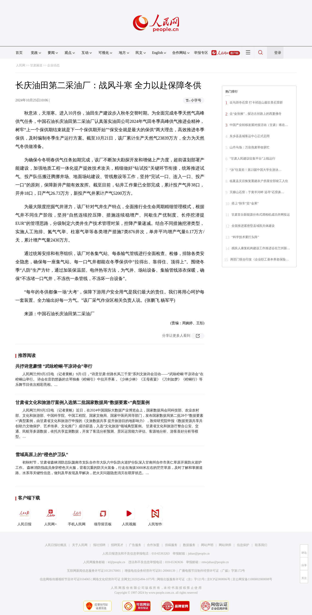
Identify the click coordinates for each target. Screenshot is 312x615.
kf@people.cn (116, 562)
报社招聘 (99, 545)
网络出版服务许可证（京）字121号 (181, 579)
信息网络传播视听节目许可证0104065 (65, 579)
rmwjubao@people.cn (215, 562)
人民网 (20, 65)
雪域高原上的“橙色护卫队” (41, 454)
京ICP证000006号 (218, 579)
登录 (277, 53)
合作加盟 (153, 545)
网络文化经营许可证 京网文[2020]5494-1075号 (124, 579)
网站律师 (225, 545)
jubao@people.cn (199, 553)
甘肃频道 (36, 65)
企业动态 (53, 65)
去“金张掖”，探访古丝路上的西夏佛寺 (255, 113)
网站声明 (207, 545)
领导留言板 (103, 516)
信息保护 (243, 545)
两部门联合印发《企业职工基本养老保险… (259, 259)
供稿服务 (171, 545)
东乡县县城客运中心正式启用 (250, 136)
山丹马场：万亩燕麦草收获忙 (250, 147)
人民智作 (155, 516)
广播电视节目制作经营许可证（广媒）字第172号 (212, 570)
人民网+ (50, 516)
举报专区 (201, 53)
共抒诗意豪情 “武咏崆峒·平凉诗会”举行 (53, 366)
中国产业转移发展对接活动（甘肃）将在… (259, 125)
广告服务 (135, 545)
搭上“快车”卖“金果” (245, 203)
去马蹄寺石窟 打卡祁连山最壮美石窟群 (256, 102)
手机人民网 (76, 516)
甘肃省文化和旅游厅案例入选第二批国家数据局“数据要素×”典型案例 (82, 402)
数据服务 (189, 545)
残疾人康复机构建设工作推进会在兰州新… (261, 248)
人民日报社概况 (55, 545)
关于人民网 (79, 545)
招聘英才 (117, 545)
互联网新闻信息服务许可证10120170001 (94, 570)
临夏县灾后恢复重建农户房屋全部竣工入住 (259, 181)
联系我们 (261, 545)
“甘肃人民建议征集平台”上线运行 (252, 158)
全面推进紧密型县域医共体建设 (253, 225)
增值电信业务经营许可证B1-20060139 (150, 570)
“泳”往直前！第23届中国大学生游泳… (255, 169)
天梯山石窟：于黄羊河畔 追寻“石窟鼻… (257, 192)
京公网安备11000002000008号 (252, 579)
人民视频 (129, 516)
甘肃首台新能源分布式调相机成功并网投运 (260, 214)
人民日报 (24, 516)
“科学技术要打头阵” (245, 237)
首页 (19, 53)
